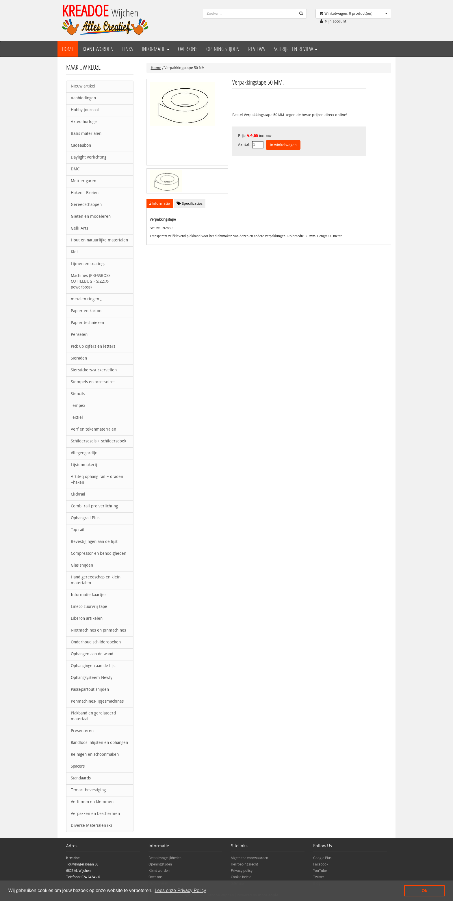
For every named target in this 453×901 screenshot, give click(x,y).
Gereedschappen (86, 205)
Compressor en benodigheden (98, 554)
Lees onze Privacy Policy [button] (180, 890)
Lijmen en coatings (88, 264)
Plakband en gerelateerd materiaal (93, 716)
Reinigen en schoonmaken (95, 755)
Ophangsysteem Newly (91, 678)
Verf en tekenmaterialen (93, 429)
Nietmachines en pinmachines (98, 630)
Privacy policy (242, 870)
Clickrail (78, 494)
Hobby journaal (85, 110)
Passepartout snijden (90, 690)
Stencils (78, 394)
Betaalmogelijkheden (164, 858)
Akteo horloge (84, 122)
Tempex (78, 406)
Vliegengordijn (84, 453)
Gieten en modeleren (91, 217)
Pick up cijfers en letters (93, 347)
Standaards (81, 778)
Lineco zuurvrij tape (89, 607)
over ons (188, 49)
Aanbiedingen (83, 98)
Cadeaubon (81, 146)
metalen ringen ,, (87, 299)
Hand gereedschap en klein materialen (95, 580)
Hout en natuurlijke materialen (99, 240)
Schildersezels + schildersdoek (98, 441)
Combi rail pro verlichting (94, 506)
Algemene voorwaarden (249, 858)
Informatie (155, 49)
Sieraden (79, 358)
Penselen (79, 335)
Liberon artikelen (87, 619)
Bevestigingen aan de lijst (94, 542)
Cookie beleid (241, 877)
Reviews (256, 49)
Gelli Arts (79, 228)
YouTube (320, 870)
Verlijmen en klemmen (92, 802)
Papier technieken (87, 323)
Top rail (77, 530)
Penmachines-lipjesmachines (97, 701)
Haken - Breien (85, 193)
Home (68, 49)
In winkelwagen (283, 145)
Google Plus (322, 858)
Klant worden (98, 49)
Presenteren (82, 731)
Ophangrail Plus (85, 518)
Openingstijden (223, 49)
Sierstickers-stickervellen (94, 370)
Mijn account (335, 21)
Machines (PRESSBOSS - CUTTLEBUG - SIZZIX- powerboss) (92, 282)
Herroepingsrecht (244, 864)
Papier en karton (86, 311)
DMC (75, 169)
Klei (74, 252)
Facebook (320, 864)
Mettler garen (83, 181)
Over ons (155, 877)
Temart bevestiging (88, 790)
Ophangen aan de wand (92, 654)
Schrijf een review (295, 49)
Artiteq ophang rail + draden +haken (97, 480)
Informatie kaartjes (88, 595)
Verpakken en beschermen (95, 814)
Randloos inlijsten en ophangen (99, 743)
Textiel (77, 418)
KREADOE (100, 10)
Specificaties (190, 203)
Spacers (78, 766)
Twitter (318, 877)
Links (127, 49)
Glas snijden (82, 565)
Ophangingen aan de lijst (93, 666)
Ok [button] (424, 890)
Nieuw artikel (83, 86)
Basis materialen (86, 134)
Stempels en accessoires (93, 382)
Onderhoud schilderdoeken (96, 642)
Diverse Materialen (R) (91, 826)
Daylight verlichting (88, 157)
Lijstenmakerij (84, 465)
